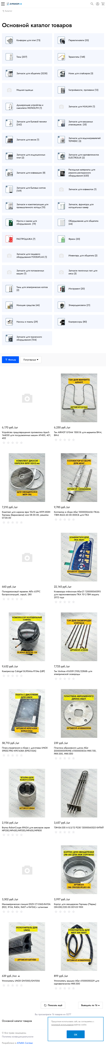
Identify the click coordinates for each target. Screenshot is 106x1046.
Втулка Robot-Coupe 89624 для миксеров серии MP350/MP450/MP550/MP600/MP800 (26, 829)
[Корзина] (103, 4)
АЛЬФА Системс (24, 1043)
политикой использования (62, 1024)
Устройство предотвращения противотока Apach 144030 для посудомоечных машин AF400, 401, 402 (26, 435)
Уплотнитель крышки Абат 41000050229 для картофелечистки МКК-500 (76, 982)
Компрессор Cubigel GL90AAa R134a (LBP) (23, 671)
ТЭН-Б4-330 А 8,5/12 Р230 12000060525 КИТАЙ (79, 827)
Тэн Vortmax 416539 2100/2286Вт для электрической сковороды (73, 673)
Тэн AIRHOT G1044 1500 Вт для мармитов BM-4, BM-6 (78, 434)
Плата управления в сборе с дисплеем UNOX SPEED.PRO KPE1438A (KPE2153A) (25, 749)
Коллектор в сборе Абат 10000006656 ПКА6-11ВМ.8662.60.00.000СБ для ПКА (77, 513)
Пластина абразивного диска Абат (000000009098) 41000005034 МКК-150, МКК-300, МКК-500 (75, 750)
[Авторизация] (98, 4)
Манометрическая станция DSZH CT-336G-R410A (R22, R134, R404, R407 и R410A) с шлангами (26, 906)
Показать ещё (53, 1005)
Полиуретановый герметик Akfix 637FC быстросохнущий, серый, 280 (21, 593)
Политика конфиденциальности (17, 1036)
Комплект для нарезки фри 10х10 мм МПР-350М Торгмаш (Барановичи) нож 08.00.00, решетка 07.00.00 (26, 514)
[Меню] (3, 4)
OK (75, 1034)
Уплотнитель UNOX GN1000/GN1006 (21, 980)
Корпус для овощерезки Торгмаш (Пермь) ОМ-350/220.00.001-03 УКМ (75, 906)
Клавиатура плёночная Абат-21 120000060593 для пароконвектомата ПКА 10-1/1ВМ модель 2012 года (77, 594)
